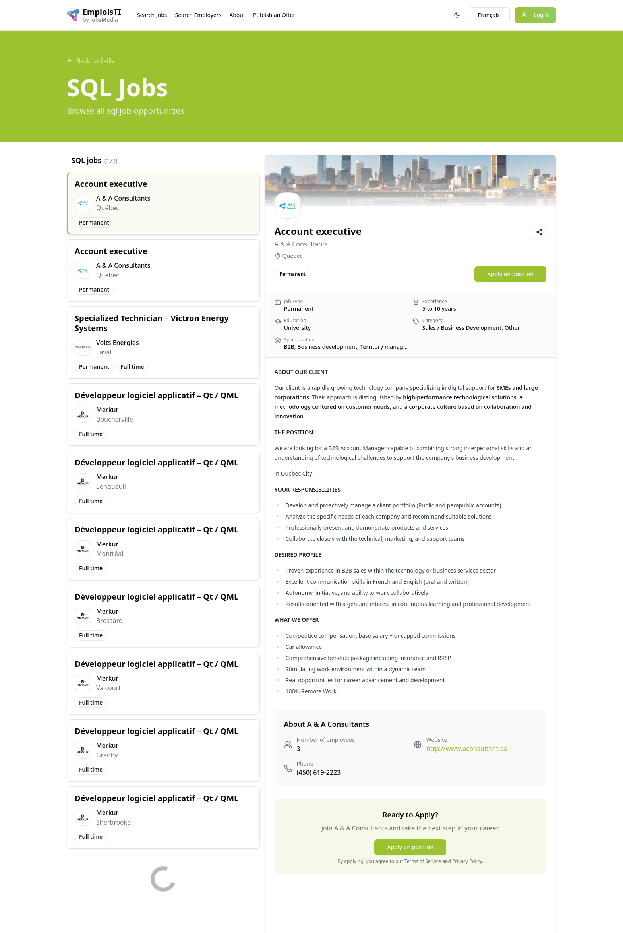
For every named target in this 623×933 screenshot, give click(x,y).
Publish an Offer (274, 15)
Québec (292, 255)
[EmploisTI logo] (94, 15)
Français (489, 15)
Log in (535, 15)
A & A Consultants (301, 244)
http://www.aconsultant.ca (466, 748)
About (237, 15)
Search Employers (198, 15)
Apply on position (510, 274)
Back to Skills (91, 60)
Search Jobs (152, 15)
